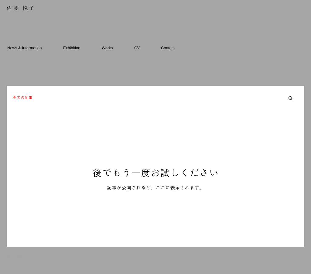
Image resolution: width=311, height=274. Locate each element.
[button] (290, 98)
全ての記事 (22, 97)
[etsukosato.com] (25, 255)
